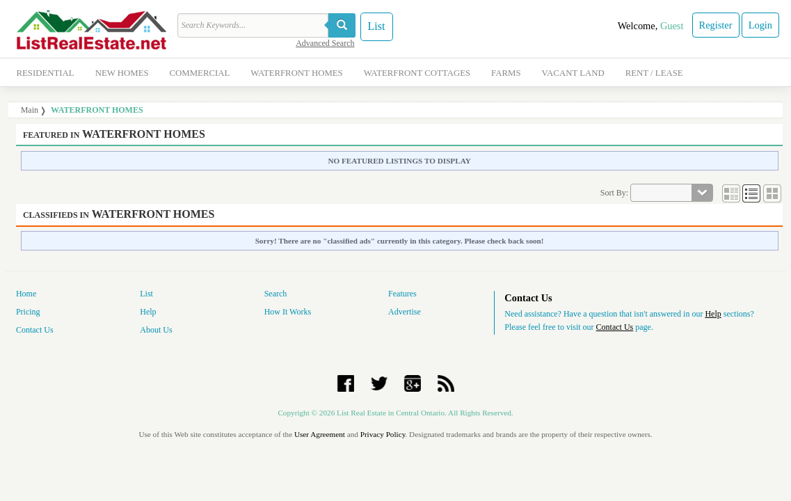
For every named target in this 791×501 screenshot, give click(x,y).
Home (26, 294)
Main (29, 110)
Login (760, 25)
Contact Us (35, 330)
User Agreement (319, 434)
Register (716, 25)
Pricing (28, 312)
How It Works (287, 312)
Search (275, 294)
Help (148, 312)
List (376, 26)
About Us (156, 330)
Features (402, 294)
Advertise (404, 312)
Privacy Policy (383, 434)
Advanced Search (325, 43)
